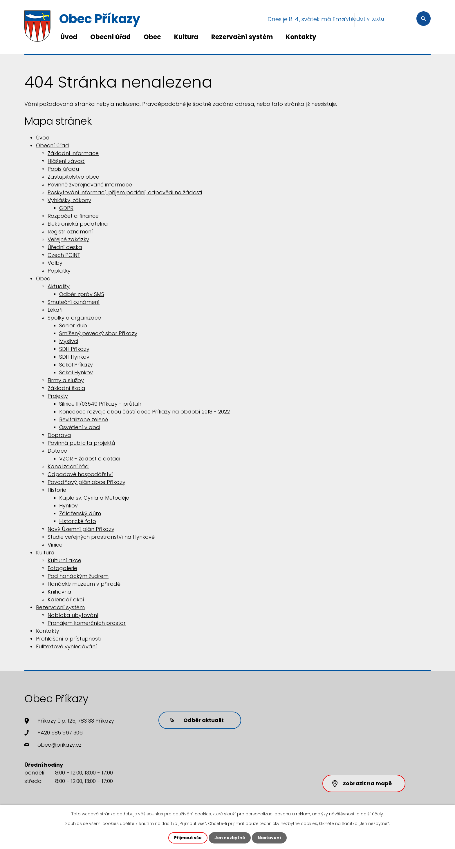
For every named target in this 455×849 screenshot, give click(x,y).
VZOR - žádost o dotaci (89, 458)
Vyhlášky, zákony (69, 200)
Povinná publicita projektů (81, 443)
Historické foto (77, 521)
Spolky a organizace (74, 317)
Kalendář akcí (66, 599)
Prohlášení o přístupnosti (68, 638)
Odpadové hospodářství (80, 474)
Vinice (55, 544)
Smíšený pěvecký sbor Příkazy (98, 333)
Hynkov (68, 505)
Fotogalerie (62, 568)
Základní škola (66, 388)
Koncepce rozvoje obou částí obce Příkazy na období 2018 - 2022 (144, 411)
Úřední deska (65, 247)
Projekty (58, 396)
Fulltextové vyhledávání (66, 646)
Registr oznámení (70, 231)
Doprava (59, 435)
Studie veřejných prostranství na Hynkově (101, 536)
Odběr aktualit (197, 720)
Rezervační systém (242, 36)
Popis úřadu (63, 169)
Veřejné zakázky (68, 239)
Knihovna (59, 591)
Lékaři (55, 309)
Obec (152, 36)
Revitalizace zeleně (83, 419)
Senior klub (73, 325)
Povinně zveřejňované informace (90, 184)
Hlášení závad (66, 161)
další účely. (372, 814)
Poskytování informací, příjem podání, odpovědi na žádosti (125, 192)
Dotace (57, 450)
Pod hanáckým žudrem (78, 576)
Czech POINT (64, 255)
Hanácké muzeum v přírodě (84, 583)
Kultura (186, 36)
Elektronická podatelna (78, 223)
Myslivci (68, 341)
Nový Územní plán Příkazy (81, 529)
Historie (57, 490)
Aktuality (59, 286)
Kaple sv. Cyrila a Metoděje (94, 497)
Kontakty (301, 36)
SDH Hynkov (74, 356)
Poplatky (59, 270)
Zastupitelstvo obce (73, 176)
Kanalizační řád (68, 466)
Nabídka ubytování (73, 615)
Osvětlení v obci (79, 427)
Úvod (68, 36)
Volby (55, 262)
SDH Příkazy (74, 349)
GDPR (66, 208)
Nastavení (269, 838)
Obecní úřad (110, 36)
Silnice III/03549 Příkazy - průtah (100, 403)
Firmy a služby (66, 380)
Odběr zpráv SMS (81, 294)
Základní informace (73, 153)
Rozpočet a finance (73, 215)
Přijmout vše (188, 838)
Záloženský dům (80, 513)
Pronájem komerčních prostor (87, 623)
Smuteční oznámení (74, 302)
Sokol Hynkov (76, 372)
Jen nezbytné (229, 838)
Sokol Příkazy (76, 364)
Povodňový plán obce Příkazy (86, 482)
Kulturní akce (64, 560)
